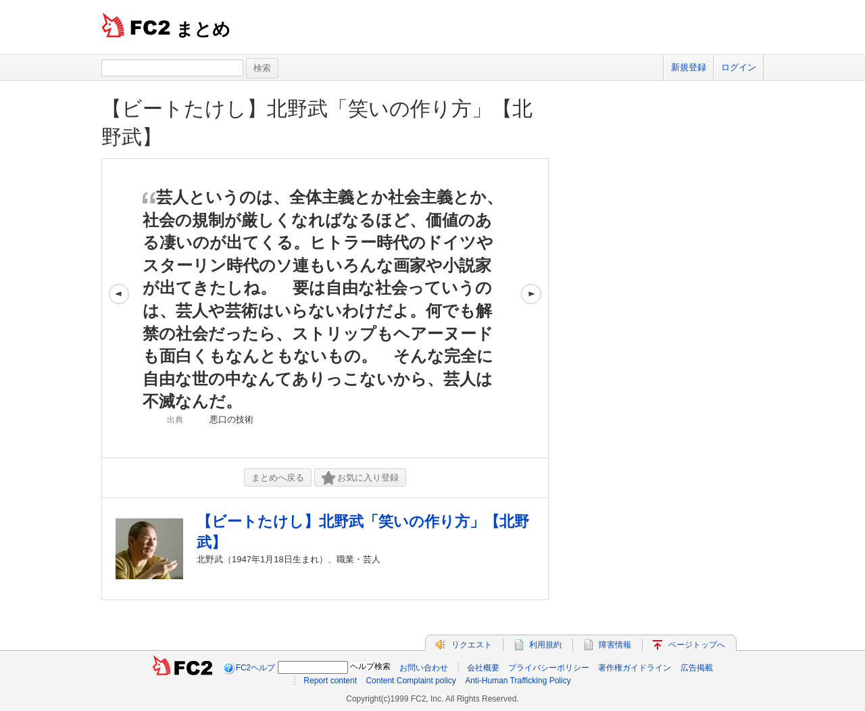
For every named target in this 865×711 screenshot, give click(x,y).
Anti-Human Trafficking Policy (518, 680)
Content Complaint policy (410, 680)
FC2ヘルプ (256, 667)
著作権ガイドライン (634, 667)
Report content (330, 680)
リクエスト (471, 644)
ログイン (738, 67)
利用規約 (545, 644)
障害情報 (615, 644)
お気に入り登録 (360, 478)
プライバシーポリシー (548, 667)
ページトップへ (696, 644)
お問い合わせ (423, 667)
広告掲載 (697, 667)
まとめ (203, 29)
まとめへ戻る (277, 477)
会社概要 (483, 667)
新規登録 (688, 67)
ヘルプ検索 (370, 666)
